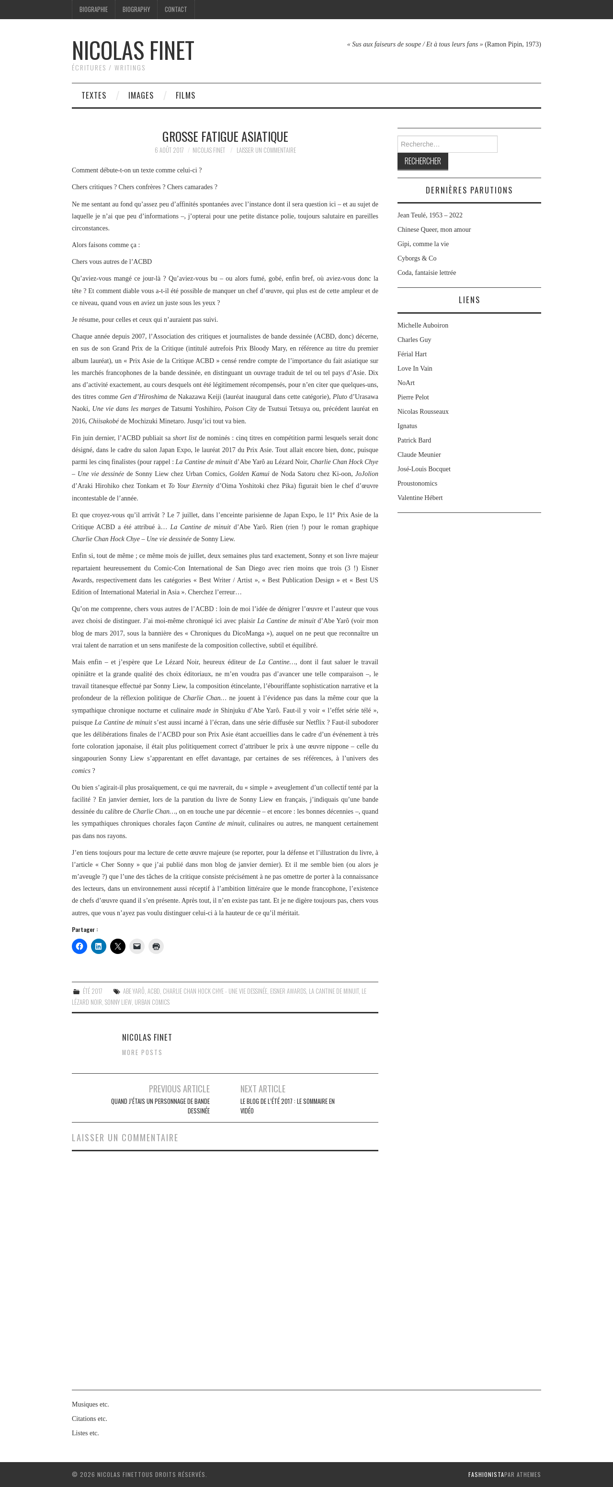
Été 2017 (92, 991)
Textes (93, 95)
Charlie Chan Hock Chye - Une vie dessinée (215, 991)
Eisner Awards (288, 991)
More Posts (142, 1052)
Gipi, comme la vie (423, 244)
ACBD (154, 991)
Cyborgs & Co (416, 258)
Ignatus (407, 426)
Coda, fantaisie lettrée (426, 272)
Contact (176, 9)
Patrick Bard (414, 440)
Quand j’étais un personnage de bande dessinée (160, 1106)
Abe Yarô (134, 991)
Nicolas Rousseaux (423, 411)
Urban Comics (152, 1002)
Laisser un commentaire (266, 150)
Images (141, 95)
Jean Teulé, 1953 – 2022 (430, 215)
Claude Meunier (419, 454)
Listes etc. (85, 1433)
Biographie (93, 9)
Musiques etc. (90, 1404)
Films (185, 95)
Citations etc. (89, 1418)
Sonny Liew (118, 1002)
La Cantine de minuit (334, 991)
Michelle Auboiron (422, 325)
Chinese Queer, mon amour (434, 229)
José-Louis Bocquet (424, 469)
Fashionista (486, 1474)
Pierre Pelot (413, 397)
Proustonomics (417, 483)
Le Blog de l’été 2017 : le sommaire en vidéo (287, 1106)
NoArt (406, 382)
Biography (136, 9)
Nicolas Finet (133, 50)
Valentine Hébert (420, 497)
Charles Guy (414, 339)
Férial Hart (412, 354)
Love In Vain (414, 368)
